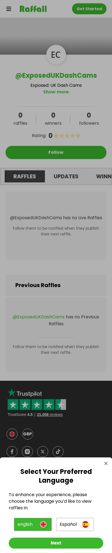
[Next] (56, 543)
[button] (33, 524)
